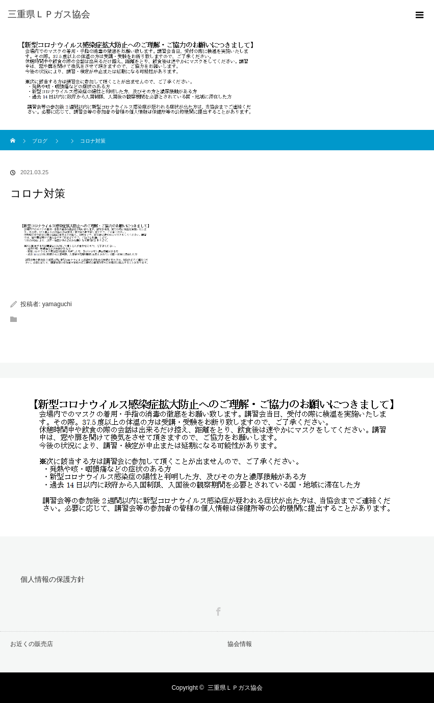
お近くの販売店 (31, 643)
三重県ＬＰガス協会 (235, 687)
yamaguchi (57, 304)
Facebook (217, 609)
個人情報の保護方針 (52, 579)
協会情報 (239, 643)
